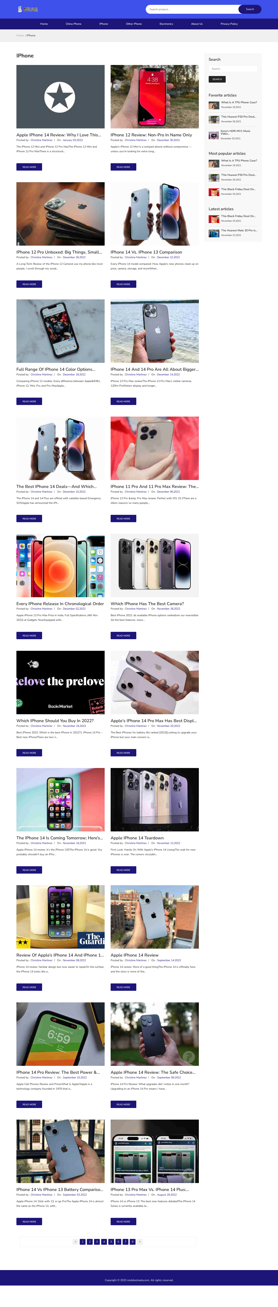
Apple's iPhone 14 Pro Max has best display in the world (154, 733)
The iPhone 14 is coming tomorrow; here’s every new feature (58, 852)
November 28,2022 (168, 619)
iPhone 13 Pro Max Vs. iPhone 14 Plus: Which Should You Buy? (148, 1210)
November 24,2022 (74, 739)
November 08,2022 (74, 977)
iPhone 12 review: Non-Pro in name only (151, 136)
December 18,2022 (74, 381)
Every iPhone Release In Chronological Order (60, 613)
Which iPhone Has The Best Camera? (147, 613)
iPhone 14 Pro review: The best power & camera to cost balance (56, 1091)
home (20, 35)
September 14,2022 (169, 977)
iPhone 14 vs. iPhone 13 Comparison (146, 255)
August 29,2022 (167, 1216)
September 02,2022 (75, 1216)
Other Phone (134, 24)
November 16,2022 (74, 858)
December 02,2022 (74, 619)
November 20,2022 (168, 739)
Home (44, 24)
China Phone (73, 24)
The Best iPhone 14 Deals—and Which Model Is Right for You (55, 494)
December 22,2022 (168, 261)
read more (33, 169)
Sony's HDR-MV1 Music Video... (235, 132)
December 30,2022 (168, 142)
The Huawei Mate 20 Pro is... (239, 230)
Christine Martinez (41, 142)
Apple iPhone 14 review (135, 971)
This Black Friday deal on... (238, 189)
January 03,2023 (73, 142)
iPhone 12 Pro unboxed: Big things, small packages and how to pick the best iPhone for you (59, 256)
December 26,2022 (74, 261)
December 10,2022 (74, 500)
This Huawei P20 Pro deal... (238, 117)
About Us (197, 24)
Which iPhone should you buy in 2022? (55, 733)
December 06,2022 (168, 500)
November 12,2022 (168, 858)
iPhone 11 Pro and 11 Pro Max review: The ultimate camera (153, 494)
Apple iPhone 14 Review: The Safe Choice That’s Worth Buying (151, 1091)
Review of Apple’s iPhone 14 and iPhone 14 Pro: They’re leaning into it (59, 972)
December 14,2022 (168, 381)
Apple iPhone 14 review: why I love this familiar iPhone (57, 136)
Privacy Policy (229, 24)
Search (250, 9)
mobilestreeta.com (138, 1302)
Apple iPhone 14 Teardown (137, 852)
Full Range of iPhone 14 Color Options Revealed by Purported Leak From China (55, 375)
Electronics (166, 24)
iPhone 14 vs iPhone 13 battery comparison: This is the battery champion (60, 1210)
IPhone (103, 24)
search (217, 79)
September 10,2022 (75, 1097)
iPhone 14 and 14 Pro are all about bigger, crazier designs (154, 375)
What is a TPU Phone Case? (239, 102)
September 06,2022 (169, 1097)
